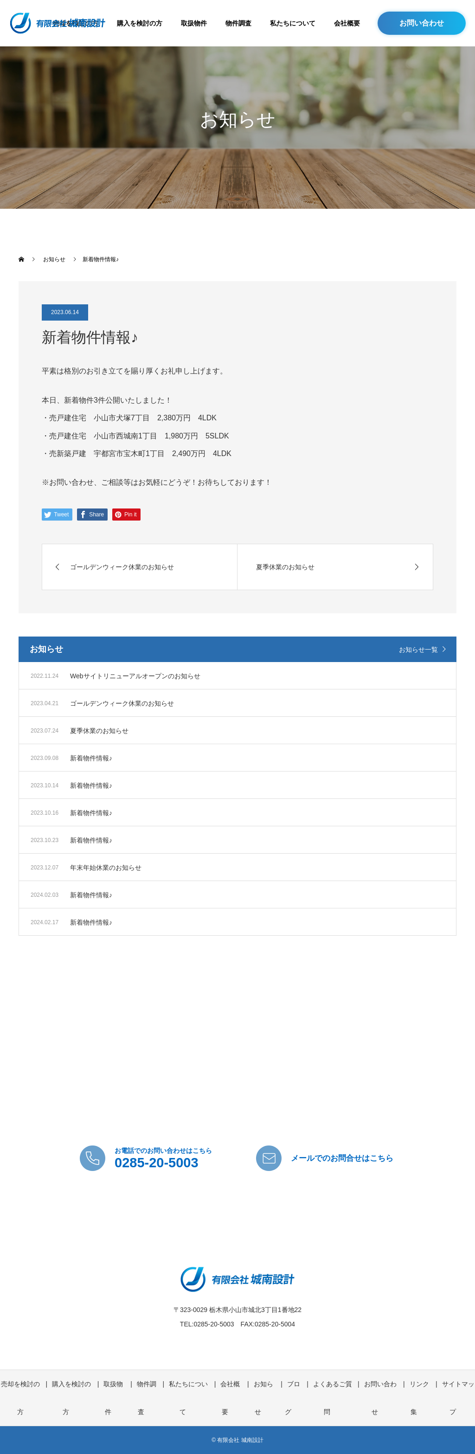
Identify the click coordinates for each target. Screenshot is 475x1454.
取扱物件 (194, 23)
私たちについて (292, 23)
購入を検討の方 (139, 23)
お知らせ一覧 (418, 649)
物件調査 (238, 23)
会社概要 (347, 23)
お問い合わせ (421, 23)
